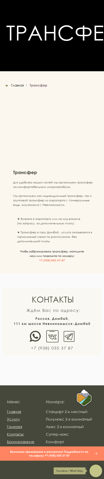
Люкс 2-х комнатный (65, 426)
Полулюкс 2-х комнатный (69, 419)
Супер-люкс (57, 434)
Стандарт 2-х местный (66, 411)
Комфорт (55, 442)
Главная (14, 85)
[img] (84, 398)
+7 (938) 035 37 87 (52, 347)
